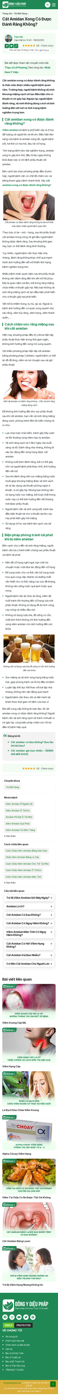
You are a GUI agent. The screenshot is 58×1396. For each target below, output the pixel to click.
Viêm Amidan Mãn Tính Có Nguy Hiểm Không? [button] (26, 933)
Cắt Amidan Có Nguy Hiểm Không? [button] (27, 923)
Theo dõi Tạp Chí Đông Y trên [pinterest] (29, 50)
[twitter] (26, 1317)
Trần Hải (18, 37)
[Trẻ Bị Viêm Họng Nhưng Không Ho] (29, 1263)
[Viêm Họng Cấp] (29, 1045)
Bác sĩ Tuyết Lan (13, 1357)
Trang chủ (7, 13)
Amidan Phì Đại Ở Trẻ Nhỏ (19, 817)
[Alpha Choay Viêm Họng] (29, 1132)
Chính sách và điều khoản (17, 1345)
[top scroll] (53, 1384)
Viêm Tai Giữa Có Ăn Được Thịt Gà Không (26, 1197)
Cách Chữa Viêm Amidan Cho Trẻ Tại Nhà (27, 863)
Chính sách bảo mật (14, 1340)
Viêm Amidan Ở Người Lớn (19, 803)
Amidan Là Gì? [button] (15, 906)
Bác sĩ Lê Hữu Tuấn (14, 1353)
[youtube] (19, 1317)
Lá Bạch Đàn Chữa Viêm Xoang (20, 1110)
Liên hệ (8, 1349)
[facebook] (5, 1317)
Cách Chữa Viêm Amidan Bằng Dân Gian (26, 850)
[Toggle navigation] (54, 5)
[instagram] (12, 1317)
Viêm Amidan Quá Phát (18, 823)
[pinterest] (33, 1317)
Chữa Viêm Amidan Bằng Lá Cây (22, 857)
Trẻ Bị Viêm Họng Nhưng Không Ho (22, 1284)
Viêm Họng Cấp (11, 1066)
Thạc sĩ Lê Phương (16, 67)
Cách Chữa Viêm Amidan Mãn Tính (23, 876)
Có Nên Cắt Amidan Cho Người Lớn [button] (27, 963)
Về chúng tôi (11, 1336)
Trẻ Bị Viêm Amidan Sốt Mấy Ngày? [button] (27, 897)
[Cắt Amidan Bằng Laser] (29, 1220)
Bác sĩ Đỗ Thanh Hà (14, 1361)
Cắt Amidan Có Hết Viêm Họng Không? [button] (25, 945)
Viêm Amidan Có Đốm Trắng (20, 830)
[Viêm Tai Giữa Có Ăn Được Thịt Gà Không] (29, 1176)
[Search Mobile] (47, 5)
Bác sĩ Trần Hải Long (15, 1365)
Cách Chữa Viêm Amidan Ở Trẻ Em (23, 870)
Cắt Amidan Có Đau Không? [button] (23, 914)
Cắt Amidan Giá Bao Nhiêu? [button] (23, 955)
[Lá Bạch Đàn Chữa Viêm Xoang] (29, 1089)
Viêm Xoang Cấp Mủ (14, 1022)
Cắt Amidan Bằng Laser (16, 1241)
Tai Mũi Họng (20, 13)
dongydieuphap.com (12, 1383)
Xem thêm (10, 836)
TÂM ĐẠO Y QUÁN (14, 1369)
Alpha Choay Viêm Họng (16, 1153)
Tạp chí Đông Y (14, 4)
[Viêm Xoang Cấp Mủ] (29, 1001)
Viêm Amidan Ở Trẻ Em (18, 810)
